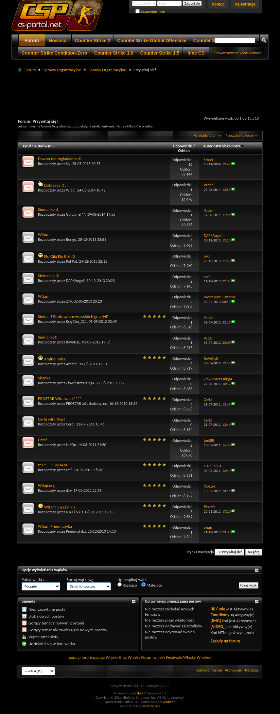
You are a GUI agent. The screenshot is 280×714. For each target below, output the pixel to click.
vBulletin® (139, 693)
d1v (69, 490)
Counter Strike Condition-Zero (54, 53)
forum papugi (93, 657)
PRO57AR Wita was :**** (60, 398)
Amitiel (72, 364)
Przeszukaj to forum (239, 135)
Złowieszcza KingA (80, 383)
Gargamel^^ (75, 214)
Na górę (254, 552)
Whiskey (204, 657)
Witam (43, 234)
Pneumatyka (76, 531)
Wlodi (71, 190)
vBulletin (169, 702)
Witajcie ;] (46, 485)
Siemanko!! (48, 337)
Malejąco (151, 585)
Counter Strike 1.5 (160, 53)
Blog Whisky (129, 657)
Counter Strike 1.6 (113, 53)
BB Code (218, 608)
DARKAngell (75, 280)
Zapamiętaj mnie (150, 11)
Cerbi (70, 424)
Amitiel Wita (55, 359)
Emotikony (220, 614)
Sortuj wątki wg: (81, 579)
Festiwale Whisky (181, 657)
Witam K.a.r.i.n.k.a (60, 507)
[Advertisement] (140, 88)
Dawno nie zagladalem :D (59, 158)
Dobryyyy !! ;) (56, 185)
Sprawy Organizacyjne (62, 69)
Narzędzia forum (205, 135)
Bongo (71, 239)
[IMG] (216, 620)
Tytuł (27, 146)
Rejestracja (245, 4)
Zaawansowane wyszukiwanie (238, 53)
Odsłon (183, 150)
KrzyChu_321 (76, 321)
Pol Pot (71, 261)
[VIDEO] (218, 626)
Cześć (42, 439)
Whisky (112, 657)
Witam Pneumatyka (55, 526)
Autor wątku (44, 146)
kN (68, 163)
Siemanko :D (49, 275)
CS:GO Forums (151, 705)
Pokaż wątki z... (35, 579)
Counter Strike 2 (92, 40)
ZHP (69, 301)
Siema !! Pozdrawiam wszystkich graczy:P (73, 316)
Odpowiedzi (183, 146)
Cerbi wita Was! (51, 419)
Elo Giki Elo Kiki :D (59, 256)
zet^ (69, 470)
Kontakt (202, 670)
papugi (74, 657)
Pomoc (218, 4)
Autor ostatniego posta (223, 146)
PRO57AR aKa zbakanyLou (86, 403)
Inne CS (195, 53)
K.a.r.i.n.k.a (74, 512)
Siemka (44, 377)
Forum (32, 40)
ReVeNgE (73, 342)
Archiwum (233, 670)
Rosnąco (127, 585)
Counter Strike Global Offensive (151, 40)
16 (190, 164)
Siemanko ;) (48, 209)
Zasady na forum (225, 641)
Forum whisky (153, 657)
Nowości (58, 40)
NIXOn (71, 444)
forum (217, 670)
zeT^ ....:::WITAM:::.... (56, 464)
